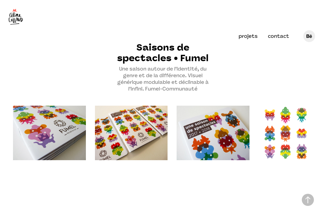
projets (248, 36)
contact (278, 36)
